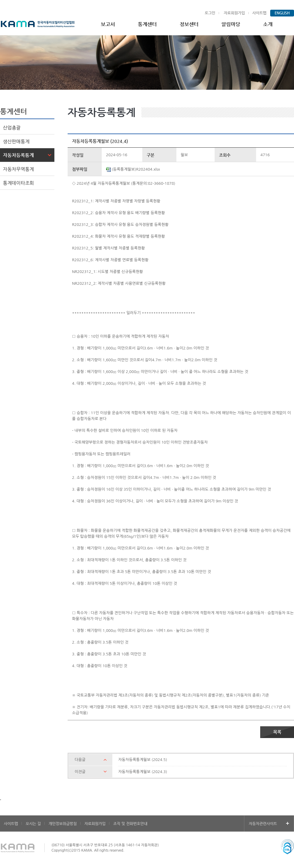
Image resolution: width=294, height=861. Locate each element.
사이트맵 (259, 13)
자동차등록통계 (18, 155)
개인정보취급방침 (63, 823)
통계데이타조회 (18, 183)
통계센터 (147, 24)
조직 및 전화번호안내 (130, 823)
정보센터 (189, 24)
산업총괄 (12, 127)
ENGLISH (282, 13)
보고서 (108, 24)
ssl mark (287, 847)
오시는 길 (33, 823)
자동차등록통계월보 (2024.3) (142, 772)
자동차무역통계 (18, 169)
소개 (268, 24)
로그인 (210, 13)
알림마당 (230, 24)
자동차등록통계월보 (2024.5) (142, 760)
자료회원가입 (234, 13)
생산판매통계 (16, 141)
